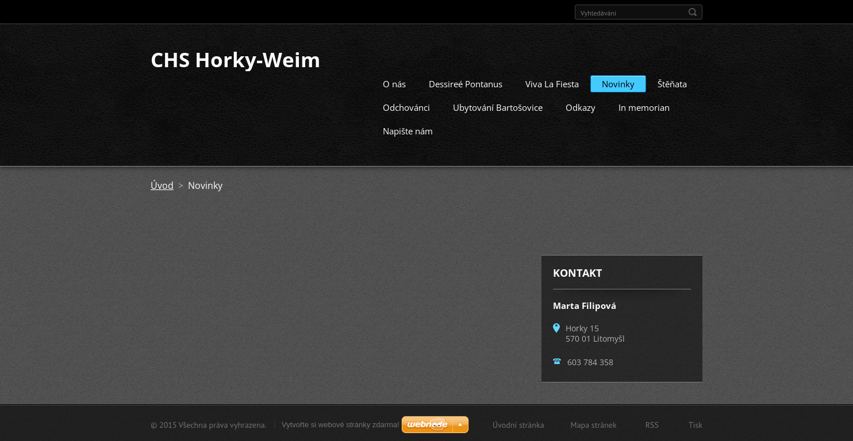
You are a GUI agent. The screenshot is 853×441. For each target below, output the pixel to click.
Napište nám (408, 130)
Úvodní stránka (518, 424)
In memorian (644, 106)
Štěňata (672, 82)
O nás (394, 82)
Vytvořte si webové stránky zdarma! (340, 423)
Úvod (162, 184)
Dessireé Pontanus (465, 82)
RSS (652, 424)
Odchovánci (406, 106)
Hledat (692, 12)
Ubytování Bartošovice (498, 106)
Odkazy (580, 106)
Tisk (695, 424)
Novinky (618, 82)
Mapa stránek (594, 424)
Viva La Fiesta (552, 82)
